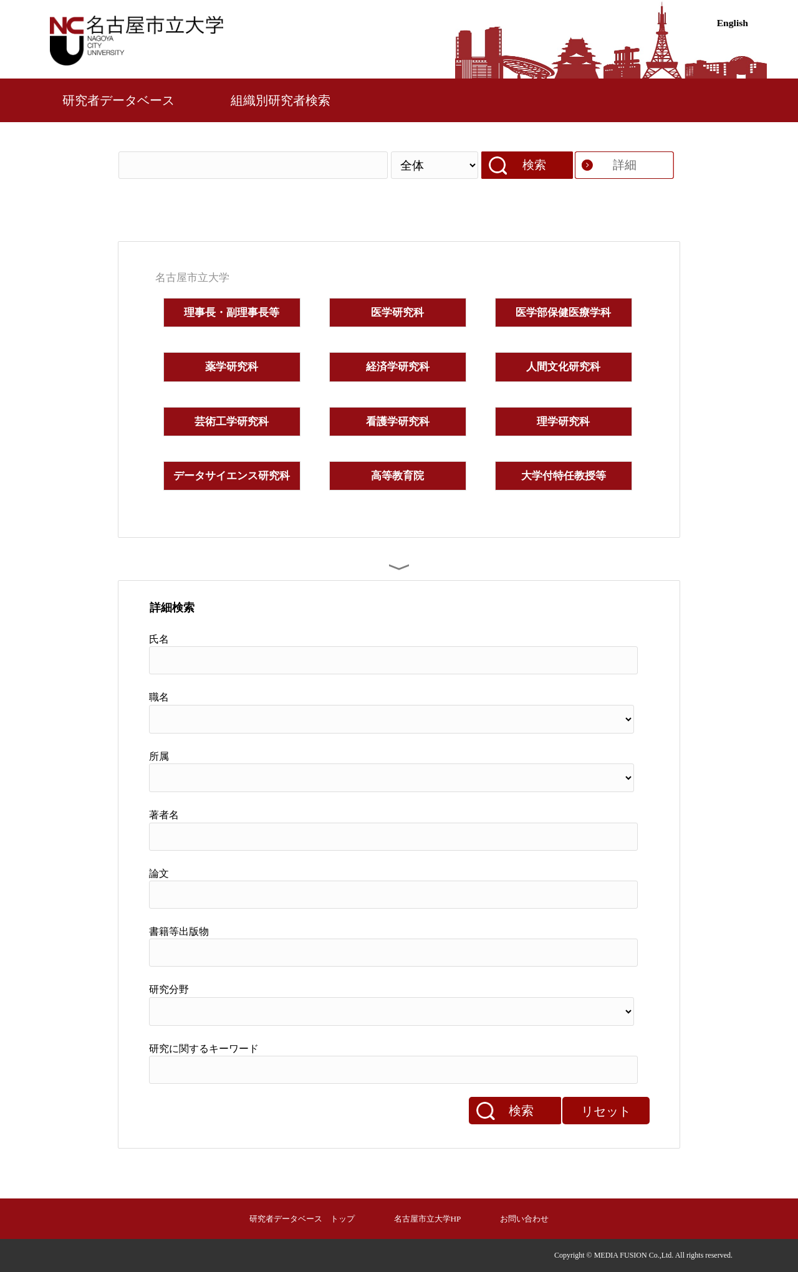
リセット (606, 1111)
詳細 (625, 164)
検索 (534, 164)
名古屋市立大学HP (427, 1218)
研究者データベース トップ (302, 1218)
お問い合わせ (524, 1218)
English (732, 22)
